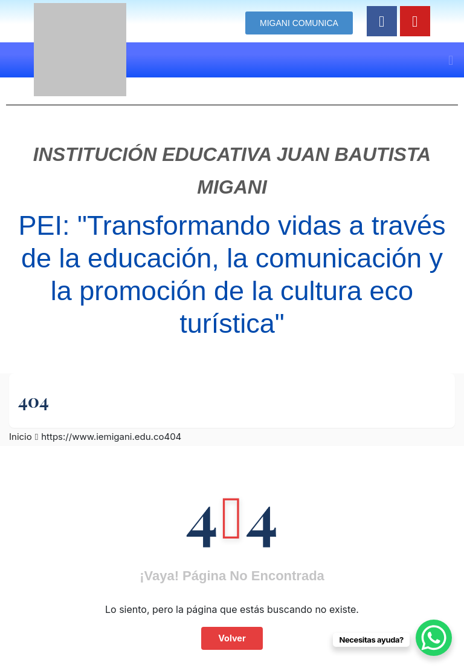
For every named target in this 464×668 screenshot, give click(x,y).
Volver (232, 638)
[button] (451, 59)
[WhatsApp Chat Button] (434, 638)
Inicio (20, 436)
